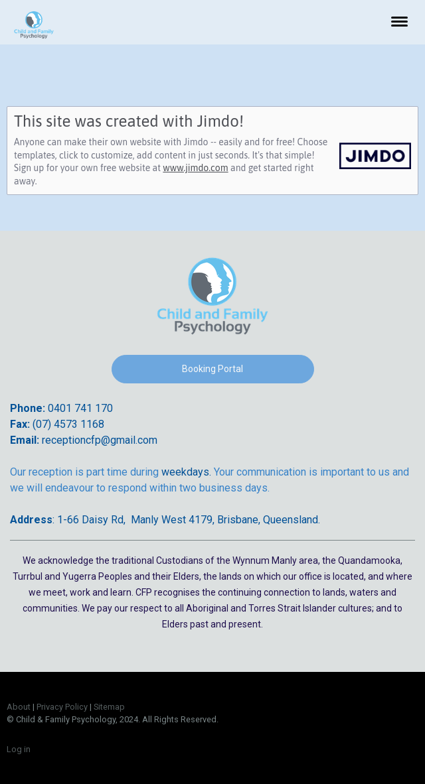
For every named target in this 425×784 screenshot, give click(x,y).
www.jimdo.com (195, 168)
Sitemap (109, 707)
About (19, 707)
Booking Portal (212, 368)
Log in (19, 749)
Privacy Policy (62, 707)
